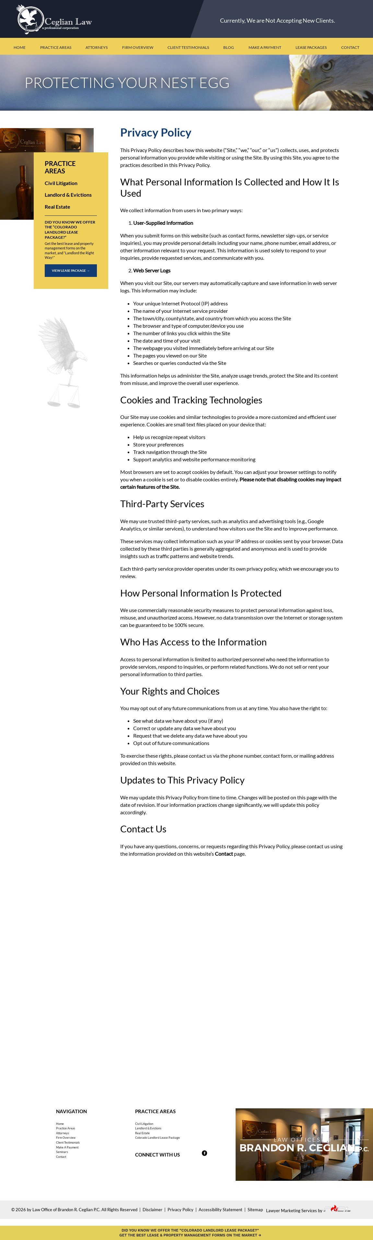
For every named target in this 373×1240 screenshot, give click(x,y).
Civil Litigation (61, 183)
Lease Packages (311, 47)
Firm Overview (137, 47)
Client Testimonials (188, 47)
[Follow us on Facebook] (198, 1169)
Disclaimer (152, 1215)
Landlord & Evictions (68, 195)
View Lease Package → (71, 270)
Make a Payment (265, 47)
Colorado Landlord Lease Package (172, 1150)
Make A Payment (75, 1166)
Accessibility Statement (220, 1215)
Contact (350, 47)
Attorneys (97, 47)
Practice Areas (55, 47)
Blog (228, 47)
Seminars (66, 1175)
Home (20, 47)
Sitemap (255, 1215)
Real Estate (57, 206)
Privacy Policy (180, 1215)
